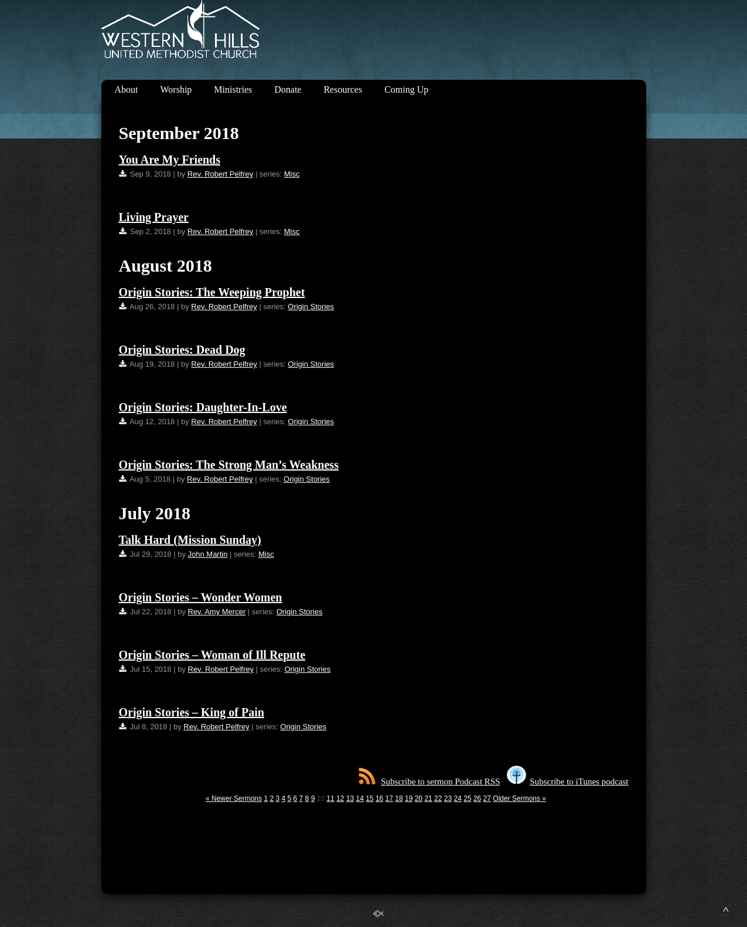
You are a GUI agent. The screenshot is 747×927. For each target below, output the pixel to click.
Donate (287, 89)
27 (487, 798)
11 (330, 798)
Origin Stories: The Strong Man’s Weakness (229, 464)
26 (477, 798)
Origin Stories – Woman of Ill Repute (212, 654)
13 (350, 798)
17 (389, 798)
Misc (292, 174)
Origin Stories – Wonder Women (200, 597)
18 (399, 798)
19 (408, 798)
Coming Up (406, 89)
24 (458, 798)
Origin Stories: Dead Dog (182, 349)
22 (438, 798)
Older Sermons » (519, 798)
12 (340, 798)
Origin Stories (311, 306)
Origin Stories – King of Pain (191, 712)
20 (418, 798)
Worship (176, 89)
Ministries (233, 89)
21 (428, 798)
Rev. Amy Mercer (217, 611)
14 (359, 798)
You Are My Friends (170, 159)
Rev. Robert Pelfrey (220, 174)
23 (448, 798)
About (126, 89)
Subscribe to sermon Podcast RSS (429, 781)
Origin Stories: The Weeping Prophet (212, 292)
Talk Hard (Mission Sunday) (190, 539)
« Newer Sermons (234, 798)
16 (379, 798)
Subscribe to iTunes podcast (567, 781)
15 (369, 798)
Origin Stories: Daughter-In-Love (203, 407)
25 (467, 798)
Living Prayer (154, 217)
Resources (342, 89)
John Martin (208, 554)
